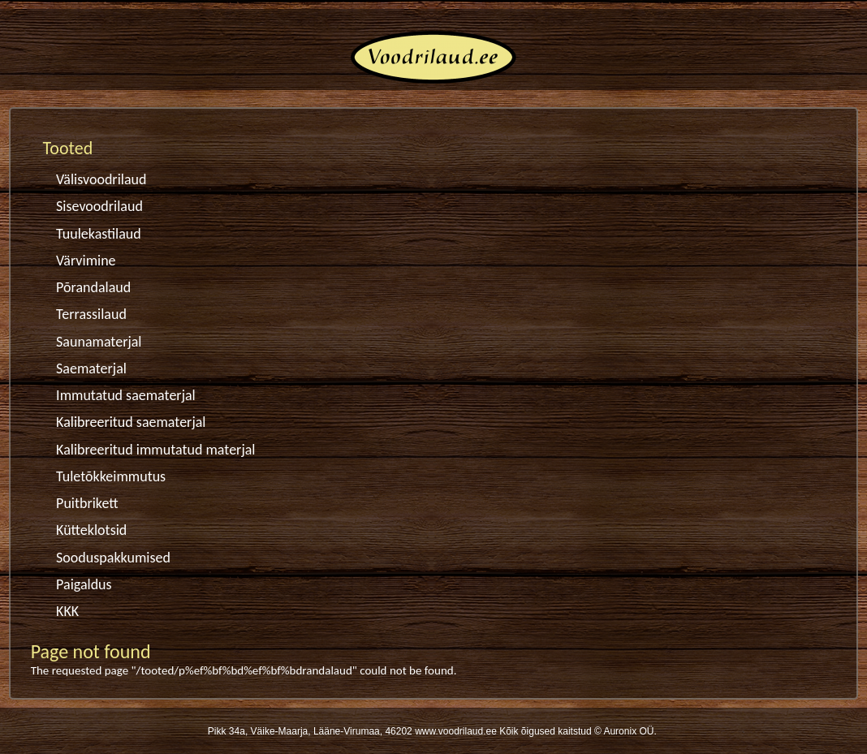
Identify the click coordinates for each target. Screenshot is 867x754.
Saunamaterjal (98, 342)
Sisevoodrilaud (99, 206)
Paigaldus (84, 584)
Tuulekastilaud (98, 234)
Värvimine (85, 260)
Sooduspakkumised (113, 558)
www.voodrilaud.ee (456, 731)
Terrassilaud (91, 314)
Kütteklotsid (91, 530)
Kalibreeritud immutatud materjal (155, 450)
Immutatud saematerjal (126, 395)
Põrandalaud (93, 287)
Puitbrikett (87, 503)
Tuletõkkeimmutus (111, 476)
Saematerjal (91, 368)
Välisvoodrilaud (101, 179)
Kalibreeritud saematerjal (130, 422)
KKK (67, 611)
